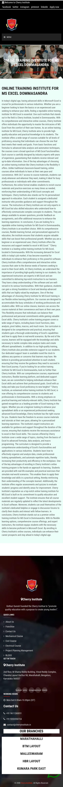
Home (8, 72)
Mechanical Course (13, 636)
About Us (8, 621)
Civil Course (9, 641)
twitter (16, 7)
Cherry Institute (26, 783)
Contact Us (9, 631)
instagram (24, 7)
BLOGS (7, 655)
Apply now (54, 7)
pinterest (35, 7)
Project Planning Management (18, 650)
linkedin (44, 7)
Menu (7, 37)
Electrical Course (12, 645)
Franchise (8, 626)
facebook (6, 7)
